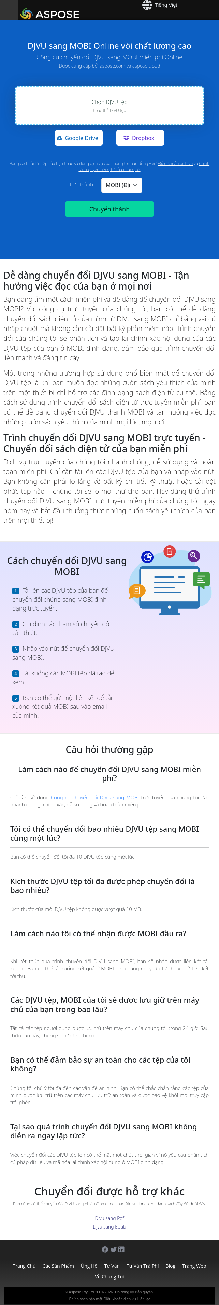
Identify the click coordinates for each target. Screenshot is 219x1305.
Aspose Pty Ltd (81, 1292)
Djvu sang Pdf (109, 1218)
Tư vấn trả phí (143, 1266)
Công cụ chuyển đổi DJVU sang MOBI (95, 797)
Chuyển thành (109, 209)
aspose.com (112, 65)
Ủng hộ (89, 1266)
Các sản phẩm (58, 1266)
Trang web (194, 1266)
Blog (170, 1266)
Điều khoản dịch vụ (175, 163)
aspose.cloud (146, 65)
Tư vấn (112, 1266)
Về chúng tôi (109, 1276)
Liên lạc (143, 1299)
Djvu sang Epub (109, 1226)
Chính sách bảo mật (85, 1299)
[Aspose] (51, 10)
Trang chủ (24, 1266)
